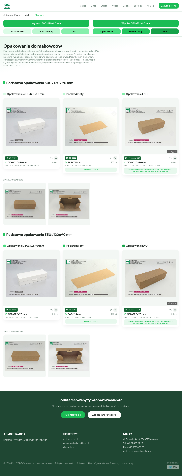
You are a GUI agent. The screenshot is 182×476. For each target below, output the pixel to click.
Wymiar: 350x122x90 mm (135, 23)
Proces (114, 5)
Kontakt (150, 5)
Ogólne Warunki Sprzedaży (106, 463)
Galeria (126, 5)
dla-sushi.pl (68, 447)
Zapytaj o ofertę (168, 5)
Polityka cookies (84, 463)
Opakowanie (17, 31)
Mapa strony (127, 463)
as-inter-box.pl (70, 439)
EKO (75, 31)
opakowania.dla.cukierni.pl (76, 443)
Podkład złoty (46, 31)
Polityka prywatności (64, 463)
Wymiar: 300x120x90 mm (46, 23)
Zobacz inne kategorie (104, 414)
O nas (93, 5)
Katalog (27, 15)
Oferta (104, 5)
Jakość (82, 5)
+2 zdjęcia (172, 151)
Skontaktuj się (73, 414)
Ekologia (138, 5)
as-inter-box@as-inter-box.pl (137, 451)
